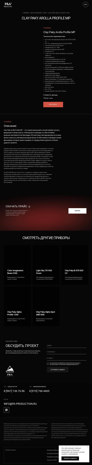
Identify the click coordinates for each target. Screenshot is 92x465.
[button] (53, 104)
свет (45, 13)
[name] (66, 345)
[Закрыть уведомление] (88, 447)
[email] (66, 358)
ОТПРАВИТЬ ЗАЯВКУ (58, 370)
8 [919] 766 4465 (39, 391)
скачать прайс (16, 206)
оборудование (36, 13)
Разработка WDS (52, 460)
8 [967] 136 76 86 (14, 391)
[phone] (66, 352)
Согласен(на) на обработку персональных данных (64, 363)
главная (26, 13)
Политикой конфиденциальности (69, 364)
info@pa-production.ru (20, 403)
